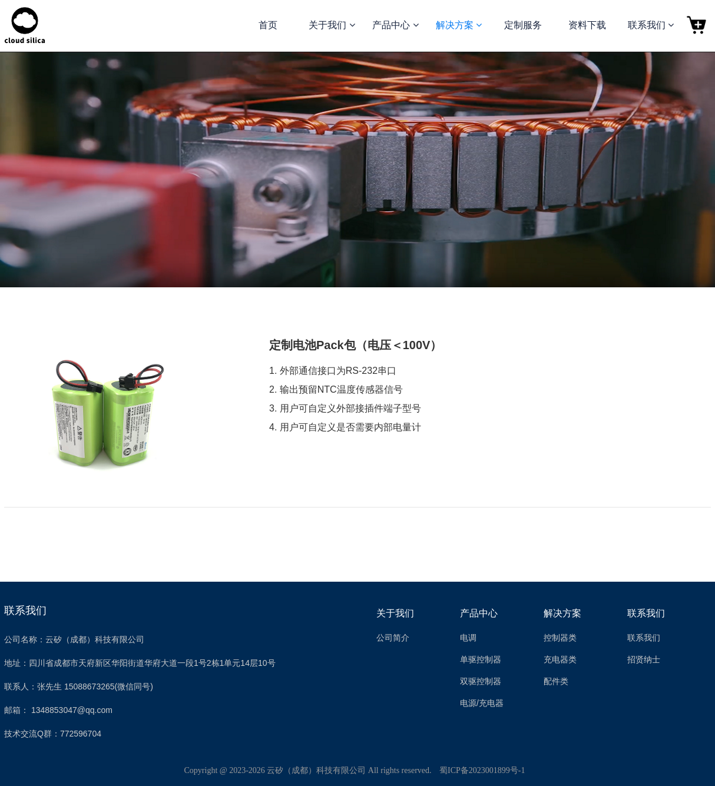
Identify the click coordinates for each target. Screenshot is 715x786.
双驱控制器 (480, 681)
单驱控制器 (480, 659)
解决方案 (562, 613)
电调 (468, 637)
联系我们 (646, 613)
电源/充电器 (482, 703)
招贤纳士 (643, 659)
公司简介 (392, 637)
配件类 (556, 681)
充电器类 (560, 659)
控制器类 (560, 637)
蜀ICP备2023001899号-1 (482, 770)
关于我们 (395, 613)
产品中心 (479, 613)
